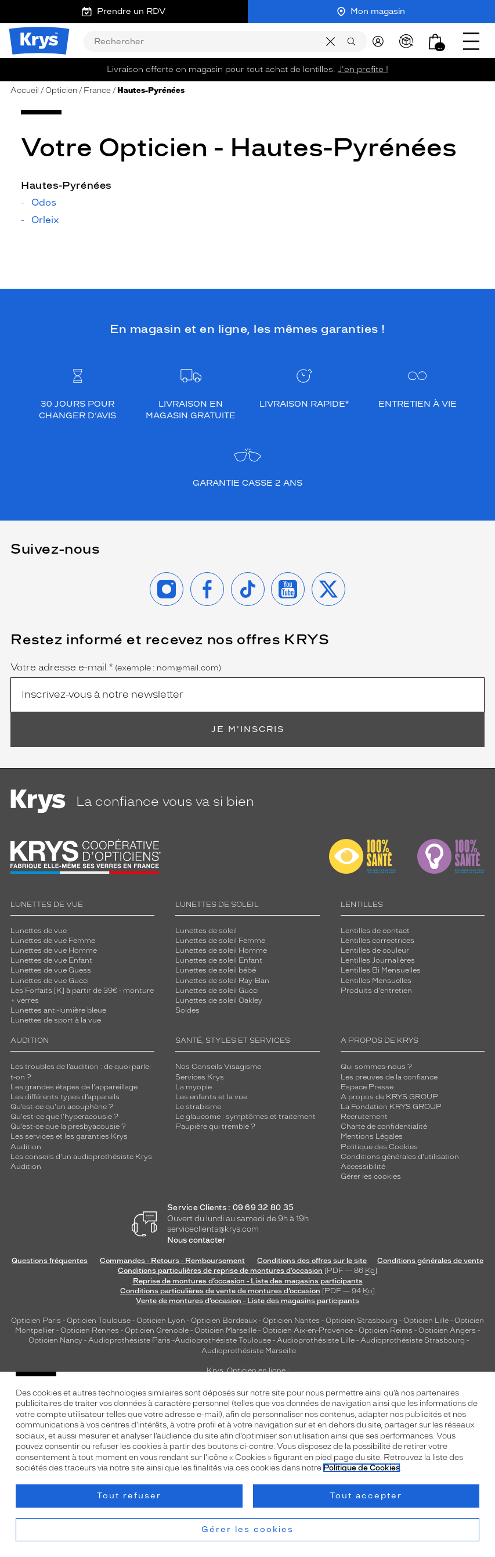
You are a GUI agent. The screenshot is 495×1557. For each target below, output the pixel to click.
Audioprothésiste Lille (316, 1340)
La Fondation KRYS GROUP (391, 1107)
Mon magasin (371, 11)
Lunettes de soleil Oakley (218, 1000)
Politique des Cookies (379, 1147)
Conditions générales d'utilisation (400, 1157)
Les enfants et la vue (211, 1097)
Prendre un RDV (123, 11)
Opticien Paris (36, 1320)
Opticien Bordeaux (224, 1320)
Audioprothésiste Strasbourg (412, 1340)
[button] (435, 41)
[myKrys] (381, 40)
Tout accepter (366, 1496)
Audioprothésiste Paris (129, 1340)
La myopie (193, 1087)
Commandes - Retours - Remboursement (172, 1261)
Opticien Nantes (292, 1320)
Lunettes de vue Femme (52, 941)
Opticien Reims (386, 1330)
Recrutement (364, 1117)
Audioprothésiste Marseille (248, 1351)
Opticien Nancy (55, 1340)
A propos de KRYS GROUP (389, 1097)
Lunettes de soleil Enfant (218, 960)
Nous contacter (196, 1240)
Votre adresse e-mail (115, 667)
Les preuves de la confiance (389, 1077)
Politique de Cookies (361, 1467)
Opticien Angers (447, 1330)
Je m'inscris (247, 729)
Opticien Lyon (160, 1320)
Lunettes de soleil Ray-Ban (222, 981)
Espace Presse (367, 1087)
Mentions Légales (372, 1136)
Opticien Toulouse (99, 1320)
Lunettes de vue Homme (53, 950)
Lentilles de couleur (375, 950)
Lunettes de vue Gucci (49, 981)
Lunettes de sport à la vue (55, 1020)
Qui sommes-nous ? (376, 1067)
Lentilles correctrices (377, 941)
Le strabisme (198, 1107)
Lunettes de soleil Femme (220, 941)
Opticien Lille (426, 1320)
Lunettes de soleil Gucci (217, 990)
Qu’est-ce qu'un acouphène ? (61, 1107)
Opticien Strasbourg (362, 1320)
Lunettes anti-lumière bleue (58, 1010)
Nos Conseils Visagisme (218, 1067)
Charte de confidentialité (384, 1126)
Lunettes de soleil (206, 931)
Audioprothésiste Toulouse (223, 1340)
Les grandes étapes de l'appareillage (74, 1087)
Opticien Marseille (225, 1330)
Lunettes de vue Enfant (51, 960)
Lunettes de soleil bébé (215, 970)
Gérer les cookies (371, 1176)
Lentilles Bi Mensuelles (381, 970)
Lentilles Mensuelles (376, 981)
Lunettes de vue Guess (50, 970)
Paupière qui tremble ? (215, 1126)
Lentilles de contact (375, 931)
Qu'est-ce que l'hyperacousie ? (64, 1117)
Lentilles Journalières (378, 960)
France (97, 90)
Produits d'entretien (376, 990)
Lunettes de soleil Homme (221, 950)
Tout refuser (129, 1496)
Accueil (24, 90)
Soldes (187, 1010)
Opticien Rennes (89, 1330)
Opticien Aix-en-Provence (307, 1330)
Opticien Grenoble (157, 1330)
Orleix (45, 220)
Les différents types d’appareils (65, 1097)
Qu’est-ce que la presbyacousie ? (68, 1126)
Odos (43, 203)
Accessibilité (363, 1167)
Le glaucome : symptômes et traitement (245, 1117)
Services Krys (199, 1077)
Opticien (61, 90)
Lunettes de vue (38, 931)
